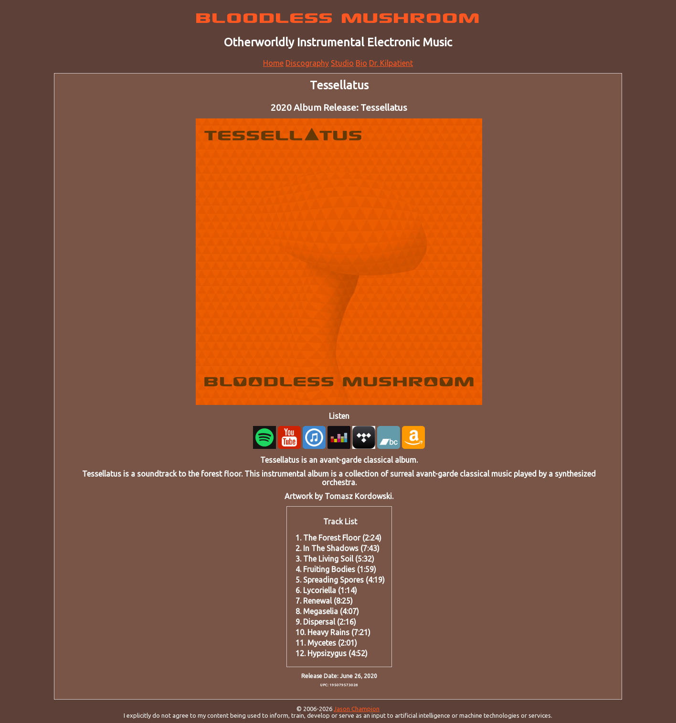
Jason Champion (357, 708)
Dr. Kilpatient (391, 63)
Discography (307, 63)
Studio (342, 63)
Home (273, 63)
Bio (361, 63)
